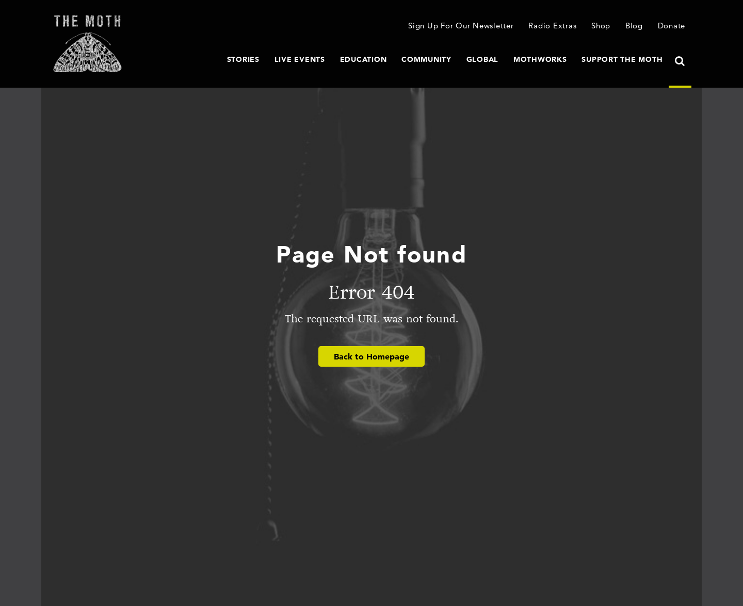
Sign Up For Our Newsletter (461, 25)
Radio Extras (552, 25)
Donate (672, 25)
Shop (600, 25)
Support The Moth (622, 59)
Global (482, 59)
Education (363, 59)
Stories (243, 59)
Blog (634, 25)
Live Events (299, 59)
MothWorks (540, 59)
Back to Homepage (371, 356)
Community (426, 59)
